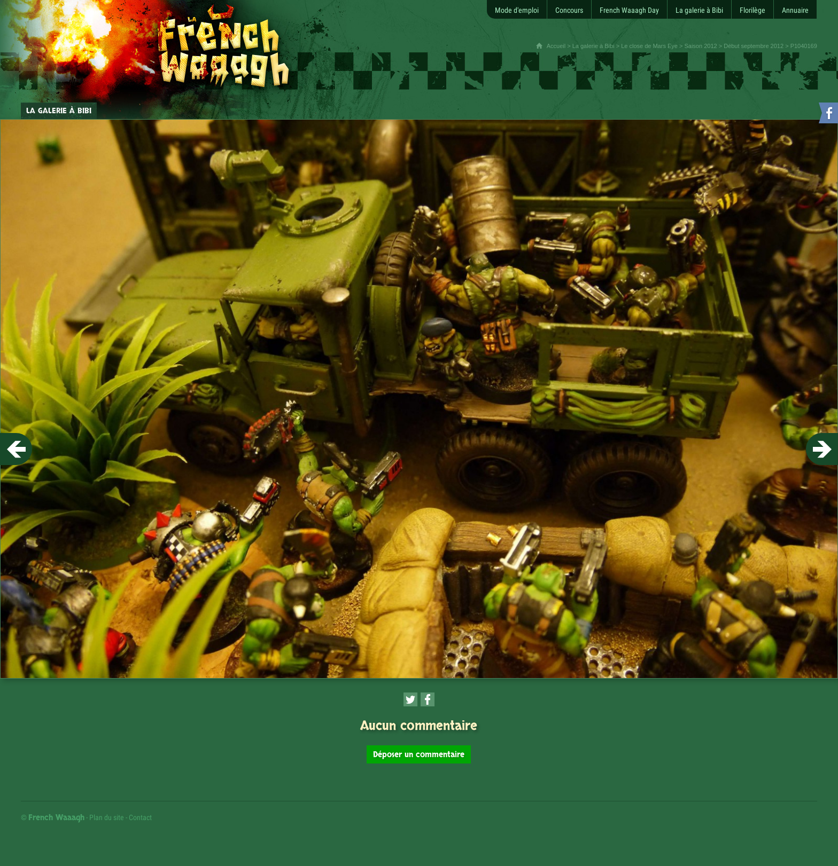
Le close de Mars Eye (649, 46)
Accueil (556, 46)
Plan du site (106, 817)
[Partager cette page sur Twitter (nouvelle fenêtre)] (410, 699)
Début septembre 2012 (753, 46)
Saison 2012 (700, 46)
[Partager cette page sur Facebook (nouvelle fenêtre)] (427, 699)
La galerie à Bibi (593, 46)
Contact (140, 817)
